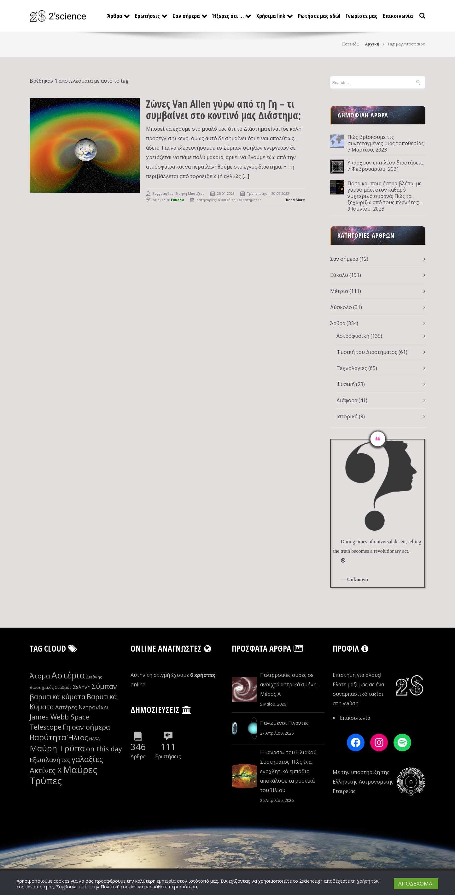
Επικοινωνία (398, 16)
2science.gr (311, 881)
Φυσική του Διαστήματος (239, 199)
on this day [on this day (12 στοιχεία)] (104, 748)
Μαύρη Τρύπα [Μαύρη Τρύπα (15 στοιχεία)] (57, 748)
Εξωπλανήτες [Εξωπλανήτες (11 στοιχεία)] (50, 759)
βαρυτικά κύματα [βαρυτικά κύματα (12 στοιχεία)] (57, 696)
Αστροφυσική (352, 335)
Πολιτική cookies (119, 886)
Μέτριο (339, 291)
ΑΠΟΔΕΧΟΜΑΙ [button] (416, 883)
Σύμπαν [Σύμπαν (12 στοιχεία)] (104, 686)
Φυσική (345, 384)
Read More (295, 199)
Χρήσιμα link (270, 16)
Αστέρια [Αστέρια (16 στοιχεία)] (68, 675)
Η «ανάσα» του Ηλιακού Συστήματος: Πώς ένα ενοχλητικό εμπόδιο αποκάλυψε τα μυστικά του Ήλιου (288, 771)
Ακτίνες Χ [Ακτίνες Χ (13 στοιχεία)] (46, 770)
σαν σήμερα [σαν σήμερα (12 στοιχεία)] (91, 726)
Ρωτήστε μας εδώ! (319, 16)
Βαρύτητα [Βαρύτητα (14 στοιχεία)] (48, 737)
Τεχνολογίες (351, 368)
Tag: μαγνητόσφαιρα (406, 44)
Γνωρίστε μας (361, 16)
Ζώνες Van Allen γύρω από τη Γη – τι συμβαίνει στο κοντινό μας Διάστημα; (223, 109)
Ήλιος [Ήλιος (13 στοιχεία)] (77, 737)
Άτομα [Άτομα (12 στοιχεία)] (40, 675)
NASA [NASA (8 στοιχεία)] (94, 739)
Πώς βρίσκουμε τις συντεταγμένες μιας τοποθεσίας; (386, 140)
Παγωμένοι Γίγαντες (284, 722)
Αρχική (372, 44)
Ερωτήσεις (147, 16)
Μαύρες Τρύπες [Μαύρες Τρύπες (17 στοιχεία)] (63, 775)
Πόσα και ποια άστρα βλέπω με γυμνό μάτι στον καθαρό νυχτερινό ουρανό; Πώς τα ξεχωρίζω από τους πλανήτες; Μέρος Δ (384, 193)
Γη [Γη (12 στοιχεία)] (67, 726)
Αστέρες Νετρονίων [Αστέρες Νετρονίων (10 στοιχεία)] (81, 707)
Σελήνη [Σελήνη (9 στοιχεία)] (81, 686)
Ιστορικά (347, 416)
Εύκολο (339, 274)
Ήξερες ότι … (228, 16)
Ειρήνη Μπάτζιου (190, 193)
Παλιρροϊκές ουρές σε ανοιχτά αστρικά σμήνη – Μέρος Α (290, 684)
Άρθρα (114, 16)
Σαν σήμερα (186, 16)
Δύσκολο (341, 307)
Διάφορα (346, 400)
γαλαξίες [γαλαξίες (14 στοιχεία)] (87, 759)
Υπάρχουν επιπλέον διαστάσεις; (385, 162)
